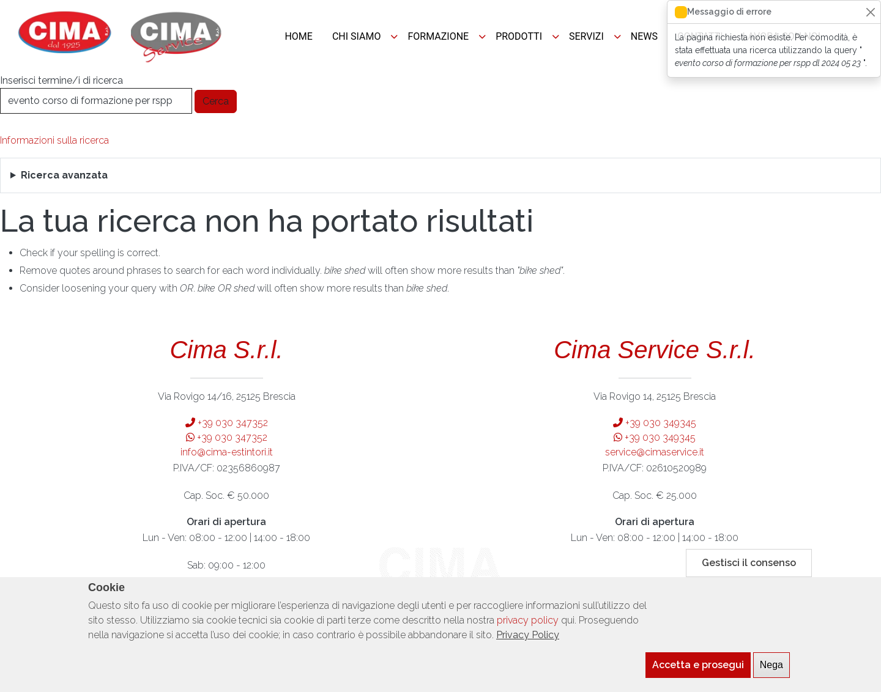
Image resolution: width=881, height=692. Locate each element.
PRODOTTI (519, 36)
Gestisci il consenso (749, 570)
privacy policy (528, 628)
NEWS (644, 36)
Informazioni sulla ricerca (54, 140)
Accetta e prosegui (698, 673)
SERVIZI (586, 36)
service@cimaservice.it (654, 452)
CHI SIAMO (356, 36)
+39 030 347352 (226, 423)
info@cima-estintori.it (226, 452)
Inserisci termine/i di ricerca (61, 80)
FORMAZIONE (438, 36)
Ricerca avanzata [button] (64, 175)
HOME (298, 36)
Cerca (216, 101)
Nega (771, 673)
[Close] (870, 12)
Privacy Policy (527, 643)
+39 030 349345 (654, 423)
